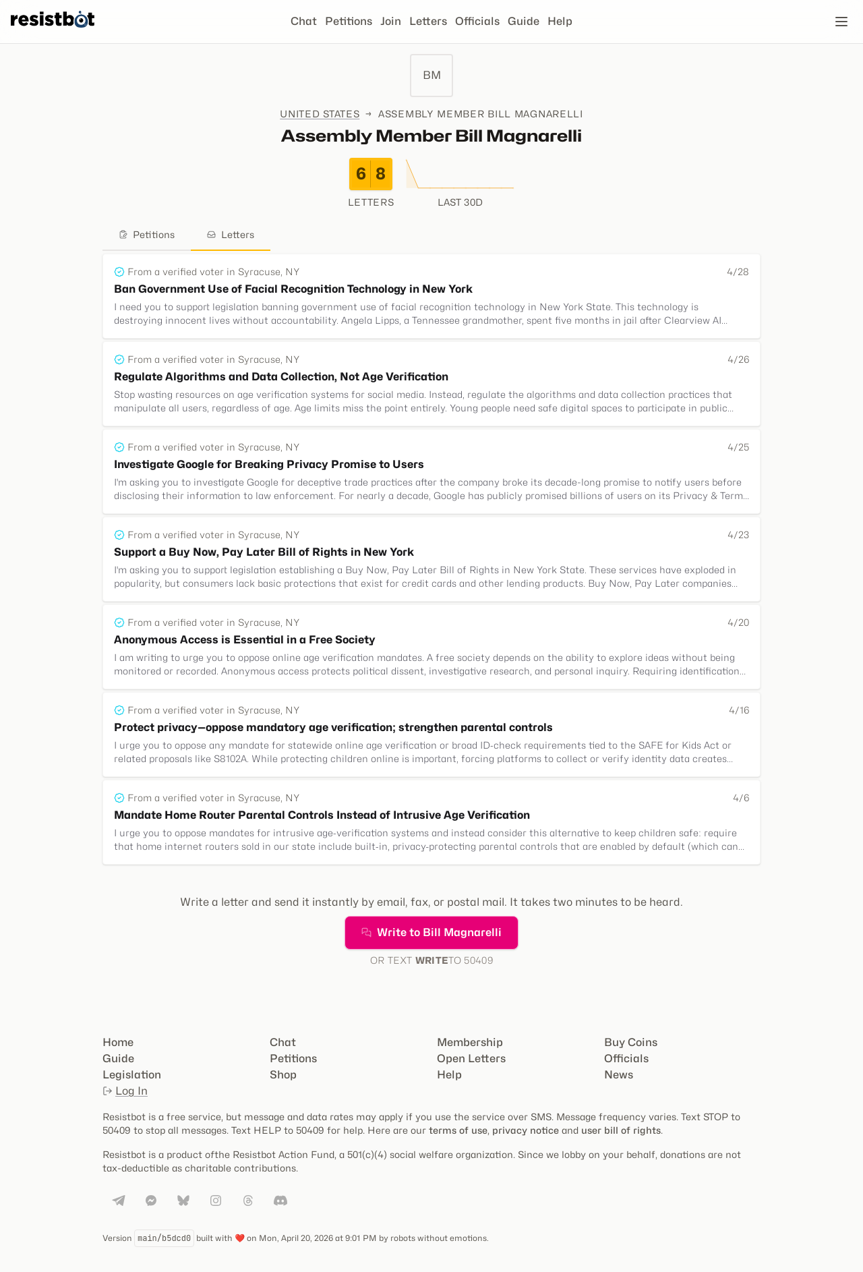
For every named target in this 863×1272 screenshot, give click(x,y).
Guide (523, 21)
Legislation (131, 1074)
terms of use (458, 1130)
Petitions (348, 21)
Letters (428, 21)
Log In (125, 1091)
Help (559, 21)
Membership (470, 1042)
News (618, 1074)
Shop (283, 1074)
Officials (477, 21)
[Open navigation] (841, 21)
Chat (304, 21)
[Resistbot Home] (52, 32)
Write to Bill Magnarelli (431, 932)
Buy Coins (630, 1042)
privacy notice (525, 1130)
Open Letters (471, 1058)
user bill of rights (621, 1130)
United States (319, 113)
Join (390, 21)
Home (117, 1042)
